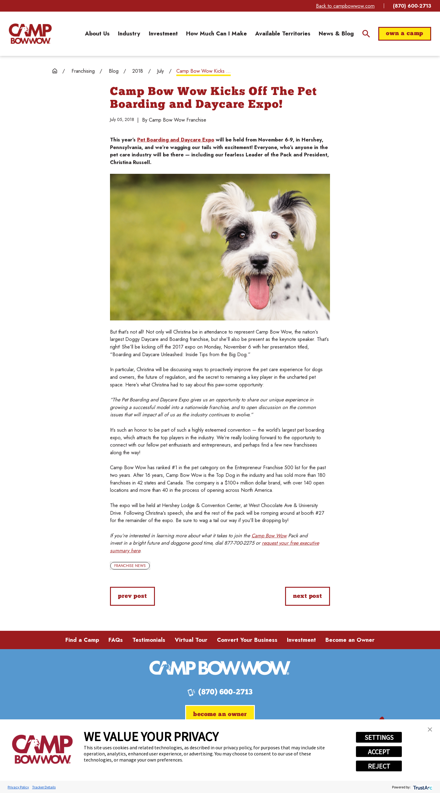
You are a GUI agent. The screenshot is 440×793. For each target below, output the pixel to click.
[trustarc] (422, 787)
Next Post (307, 596)
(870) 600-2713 (412, 5)
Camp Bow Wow (269, 535)
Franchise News (130, 565)
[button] (430, 729)
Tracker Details (44, 787)
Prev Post (132, 596)
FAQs (115, 640)
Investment (301, 640)
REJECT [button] (379, 766)
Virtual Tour (191, 640)
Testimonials (148, 640)
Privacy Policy (18, 787)
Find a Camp (82, 640)
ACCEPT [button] (379, 751)
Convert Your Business (247, 640)
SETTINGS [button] (379, 737)
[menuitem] (97, 33)
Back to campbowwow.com (345, 5)
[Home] (30, 33)
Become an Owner (350, 640)
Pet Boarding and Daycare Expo (175, 139)
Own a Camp (404, 34)
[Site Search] (366, 34)
